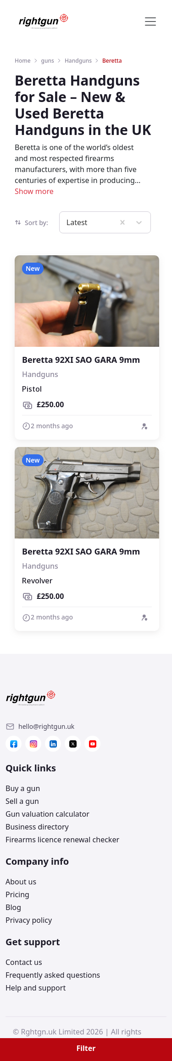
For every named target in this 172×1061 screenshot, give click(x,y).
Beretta (112, 61)
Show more (34, 191)
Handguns (78, 61)
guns (47, 61)
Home (23, 61)
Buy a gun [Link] (23, 788)
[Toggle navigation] (150, 21)
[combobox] (67, 222)
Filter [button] (86, 1048)
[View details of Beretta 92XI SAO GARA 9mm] (87, 347)
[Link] (46, 726)
